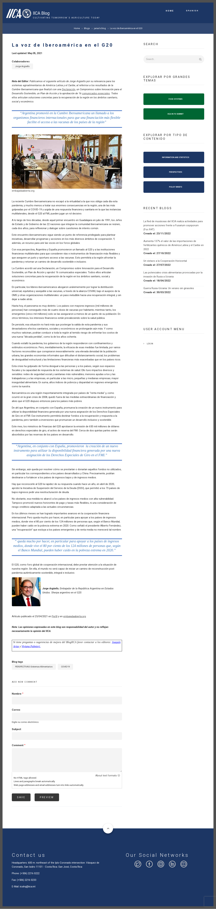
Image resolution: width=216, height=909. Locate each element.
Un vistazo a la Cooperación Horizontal (165, 260)
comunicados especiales (96, 93)
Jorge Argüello (22, 66)
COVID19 (65, 666)
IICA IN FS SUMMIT (176, 114)
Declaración (68, 89)
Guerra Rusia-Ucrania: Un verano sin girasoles (168, 288)
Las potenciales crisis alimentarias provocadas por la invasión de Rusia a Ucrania (172, 274)
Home (170, 11)
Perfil (54, 616)
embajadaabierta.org (23, 190)
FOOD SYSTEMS (175, 99)
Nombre (16, 693)
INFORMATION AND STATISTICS (175, 157)
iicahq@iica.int (27, 886)
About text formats (106, 775)
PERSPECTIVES (175, 172)
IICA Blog (41, 13)
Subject (16, 729)
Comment (17, 745)
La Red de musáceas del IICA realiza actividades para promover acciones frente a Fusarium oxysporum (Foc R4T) (173, 225)
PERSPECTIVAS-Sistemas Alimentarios (33, 666)
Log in (150, 343)
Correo (16, 709)
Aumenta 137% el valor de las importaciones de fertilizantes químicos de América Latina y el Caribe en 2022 (173, 245)
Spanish (192, 10)
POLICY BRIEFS (175, 187)
